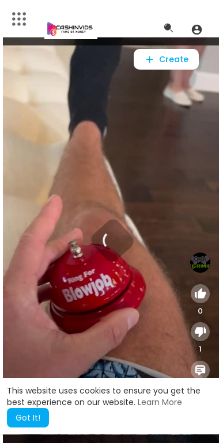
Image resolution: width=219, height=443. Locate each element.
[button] (197, 29)
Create (166, 59)
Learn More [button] (160, 402)
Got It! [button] (28, 417)
